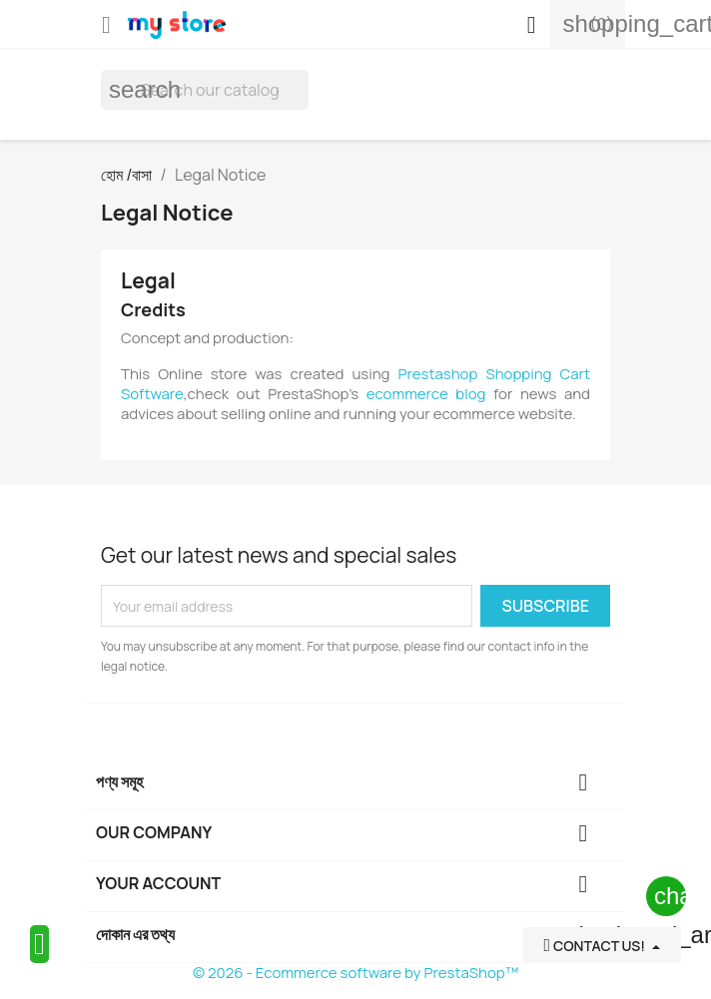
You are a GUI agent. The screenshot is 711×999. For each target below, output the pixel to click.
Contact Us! (596, 945)
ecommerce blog (426, 393)
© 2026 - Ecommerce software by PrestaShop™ (355, 972)
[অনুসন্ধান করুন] (205, 90)
